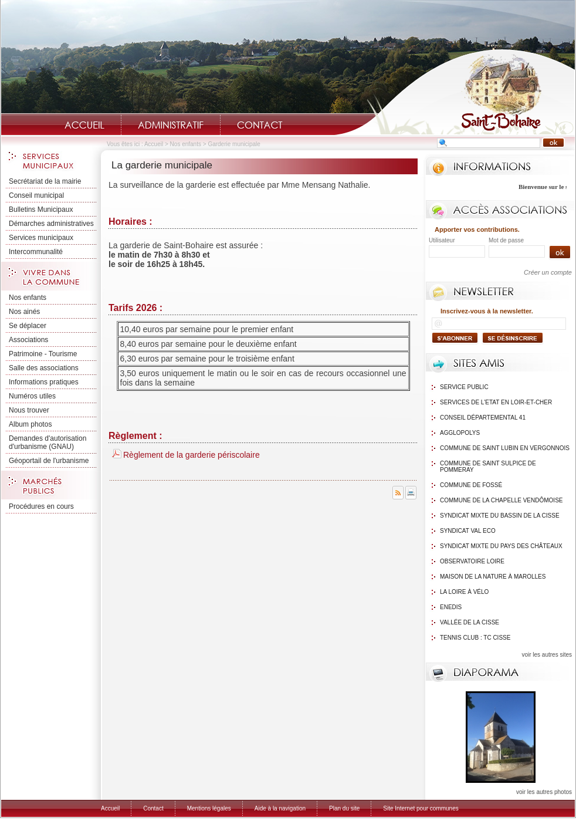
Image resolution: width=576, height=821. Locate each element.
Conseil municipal (36, 195)
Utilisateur (442, 240)
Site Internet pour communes (420, 808)
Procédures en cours (41, 506)
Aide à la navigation (280, 808)
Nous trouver (29, 410)
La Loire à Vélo (464, 592)
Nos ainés (24, 312)
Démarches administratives (51, 223)
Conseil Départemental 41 (483, 417)
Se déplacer (27, 326)
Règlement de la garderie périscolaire (191, 455)
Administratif (170, 125)
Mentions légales (209, 808)
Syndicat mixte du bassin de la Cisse (500, 515)
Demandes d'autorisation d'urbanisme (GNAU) (47, 442)
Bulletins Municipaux (41, 209)
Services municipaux (41, 238)
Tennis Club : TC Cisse (475, 637)
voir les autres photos (544, 792)
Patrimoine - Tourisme (43, 354)
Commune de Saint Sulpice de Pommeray (488, 466)
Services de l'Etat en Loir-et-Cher (496, 402)
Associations (28, 340)
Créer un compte (548, 272)
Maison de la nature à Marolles (492, 576)
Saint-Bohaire (454, 91)
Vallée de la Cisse (469, 622)
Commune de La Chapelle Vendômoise (501, 500)
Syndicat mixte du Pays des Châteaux (501, 546)
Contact (260, 125)
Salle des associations (44, 368)
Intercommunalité (36, 252)
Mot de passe (506, 240)
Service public (464, 387)
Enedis (451, 607)
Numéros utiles (32, 396)
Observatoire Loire (472, 561)
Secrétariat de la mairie (45, 181)
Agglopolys (460, 433)
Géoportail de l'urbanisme (49, 461)
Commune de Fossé (471, 485)
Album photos (30, 424)
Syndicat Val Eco (468, 531)
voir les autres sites (546, 654)
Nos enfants (185, 144)
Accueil (84, 125)
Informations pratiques (44, 382)
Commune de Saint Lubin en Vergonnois (505, 448)
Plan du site (344, 808)
